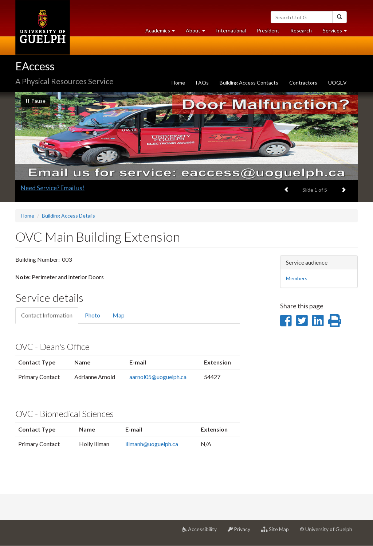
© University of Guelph (326, 529)
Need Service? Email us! (53, 188)
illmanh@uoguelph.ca (151, 443)
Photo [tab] (92, 315)
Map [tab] (119, 315)
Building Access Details (68, 215)
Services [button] (337, 32)
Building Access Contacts (249, 82)
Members (296, 278)
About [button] (198, 32)
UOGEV (337, 82)
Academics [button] (162, 32)
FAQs (202, 82)
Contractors (303, 82)
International (231, 30)
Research (303, 32)
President (268, 30)
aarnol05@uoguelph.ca (157, 376)
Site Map (277, 531)
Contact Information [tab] (46, 315)
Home (178, 82)
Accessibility (202, 531)
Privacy (242, 531)
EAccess (35, 66)
